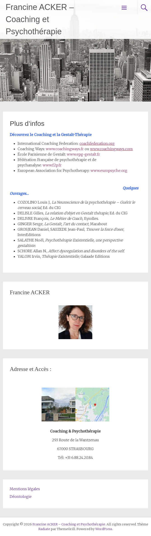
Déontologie (21, 496)
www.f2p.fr (52, 165)
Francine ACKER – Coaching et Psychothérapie (40, 19)
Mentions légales (25, 489)
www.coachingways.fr (65, 149)
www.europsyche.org (109, 170)
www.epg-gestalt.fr (83, 154)
